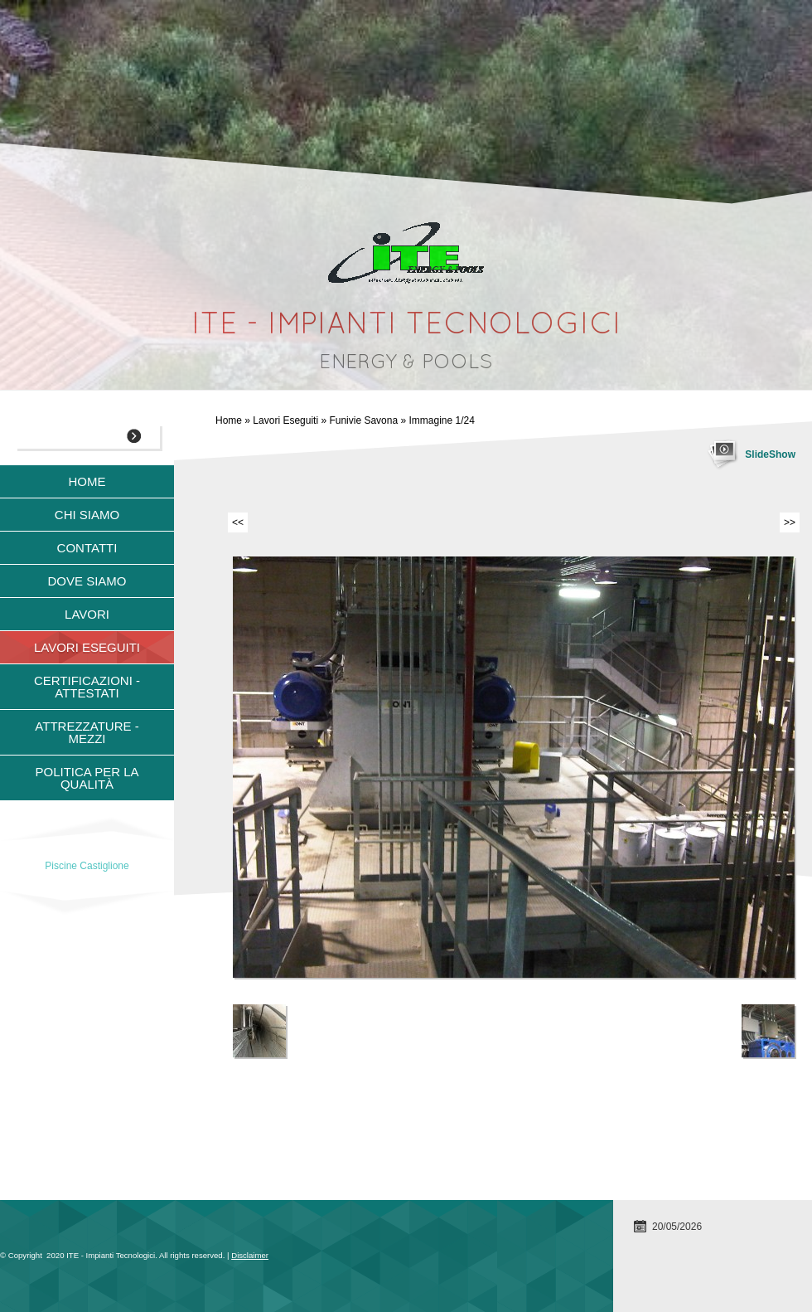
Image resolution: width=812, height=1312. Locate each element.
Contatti (87, 548)
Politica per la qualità (86, 778)
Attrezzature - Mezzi (86, 732)
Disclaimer (249, 1255)
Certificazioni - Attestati (87, 686)
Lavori (87, 614)
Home (228, 420)
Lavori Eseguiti (285, 420)
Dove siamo (86, 581)
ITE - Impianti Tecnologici (406, 326)
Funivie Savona (363, 420)
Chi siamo (87, 515)
